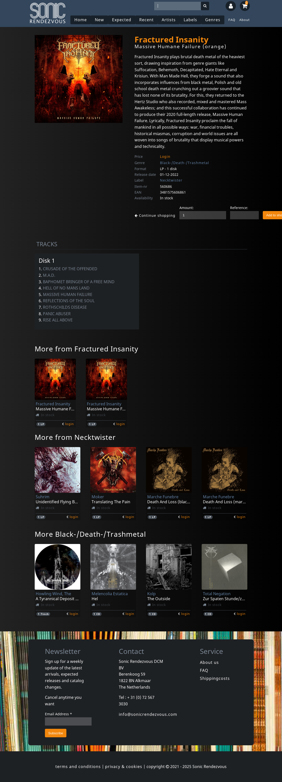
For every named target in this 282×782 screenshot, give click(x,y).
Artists (169, 19)
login (69, 424)
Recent (147, 19)
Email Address (58, 714)
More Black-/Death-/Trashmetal (90, 534)
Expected (122, 19)
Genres (213, 19)
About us (209, 662)
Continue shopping (153, 215)
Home (81, 19)
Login (165, 156)
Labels (191, 19)
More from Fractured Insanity (86, 348)
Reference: (235, 207)
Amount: (182, 207)
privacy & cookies (123, 766)
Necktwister (171, 180)
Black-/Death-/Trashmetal (184, 162)
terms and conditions (78, 766)
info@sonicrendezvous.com (148, 714)
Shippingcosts (215, 678)
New (100, 19)
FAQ (231, 19)
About (244, 19)
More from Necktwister (75, 437)
